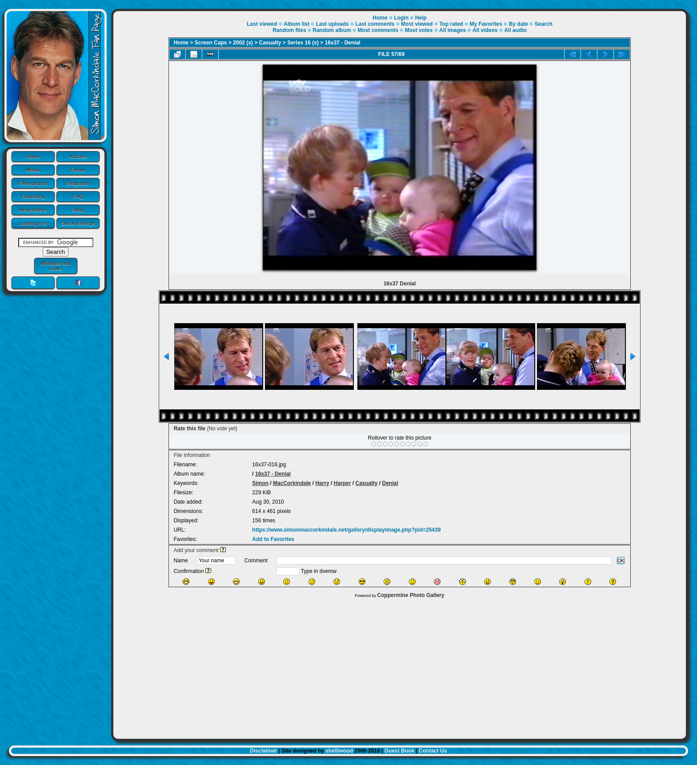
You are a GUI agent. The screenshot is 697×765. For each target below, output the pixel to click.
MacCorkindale (292, 483)
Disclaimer (263, 751)
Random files (289, 30)
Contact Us (433, 751)
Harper (342, 483)
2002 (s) (243, 43)
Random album (331, 30)
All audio (515, 30)
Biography (78, 183)
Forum (78, 169)
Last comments (374, 24)
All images (452, 30)
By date (518, 24)
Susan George (78, 223)
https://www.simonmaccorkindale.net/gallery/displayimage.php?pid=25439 (346, 530)
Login (401, 18)
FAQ (78, 196)
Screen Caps (211, 43)
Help (421, 18)
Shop (78, 209)
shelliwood (339, 751)
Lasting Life (33, 223)
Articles (78, 156)
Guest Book (399, 751)
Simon (260, 483)
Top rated (451, 24)
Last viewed (262, 24)
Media (33, 169)
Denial (390, 483)
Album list (296, 24)
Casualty (270, 43)
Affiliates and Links (55, 265)
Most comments (378, 30)
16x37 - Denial (343, 43)
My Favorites (486, 24)
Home (33, 156)
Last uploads (332, 24)
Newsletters (33, 209)
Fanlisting (32, 196)
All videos (485, 30)
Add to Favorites (273, 539)
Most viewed (417, 24)
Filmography (33, 183)
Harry (322, 483)
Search (544, 24)
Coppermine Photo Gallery (410, 595)
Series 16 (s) (303, 43)
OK (621, 560)
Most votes (419, 30)
